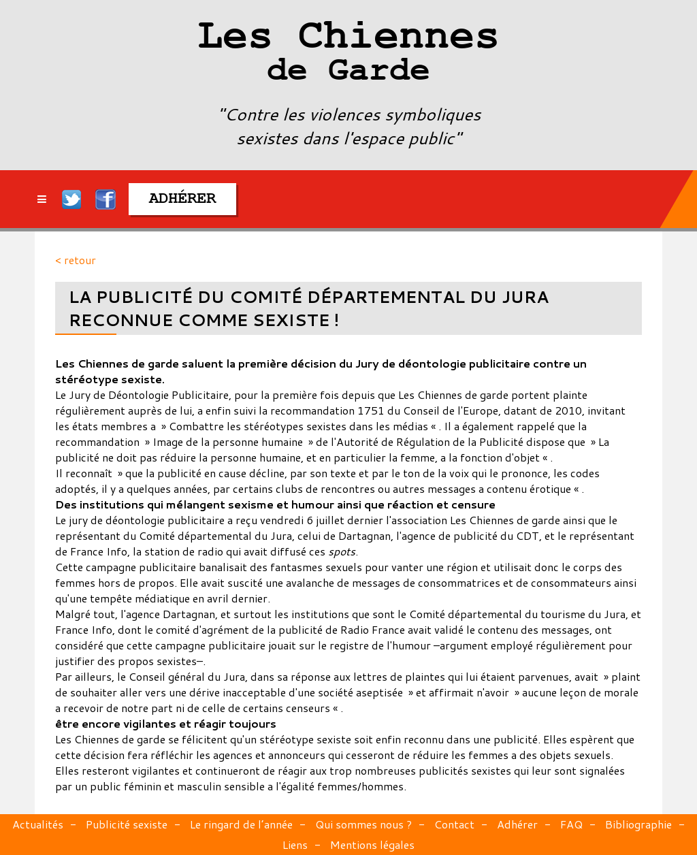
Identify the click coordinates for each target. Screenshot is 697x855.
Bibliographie (638, 824)
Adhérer (517, 824)
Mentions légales (372, 844)
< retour (75, 260)
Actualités (37, 824)
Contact (454, 824)
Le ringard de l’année (241, 824)
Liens (295, 844)
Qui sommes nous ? (363, 824)
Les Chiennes (348, 54)
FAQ (571, 824)
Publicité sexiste (126, 824)
